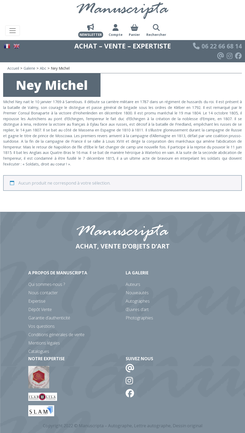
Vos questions (41, 326)
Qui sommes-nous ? (46, 284)
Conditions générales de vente (56, 334)
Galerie (29, 68)
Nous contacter (43, 293)
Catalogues (38, 351)
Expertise (37, 301)
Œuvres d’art (137, 309)
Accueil (13, 68)
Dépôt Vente (40, 309)
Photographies (139, 318)
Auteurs (133, 284)
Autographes (138, 301)
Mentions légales (44, 343)
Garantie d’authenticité (49, 318)
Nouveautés (137, 293)
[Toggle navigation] (12, 30)
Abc (43, 68)
